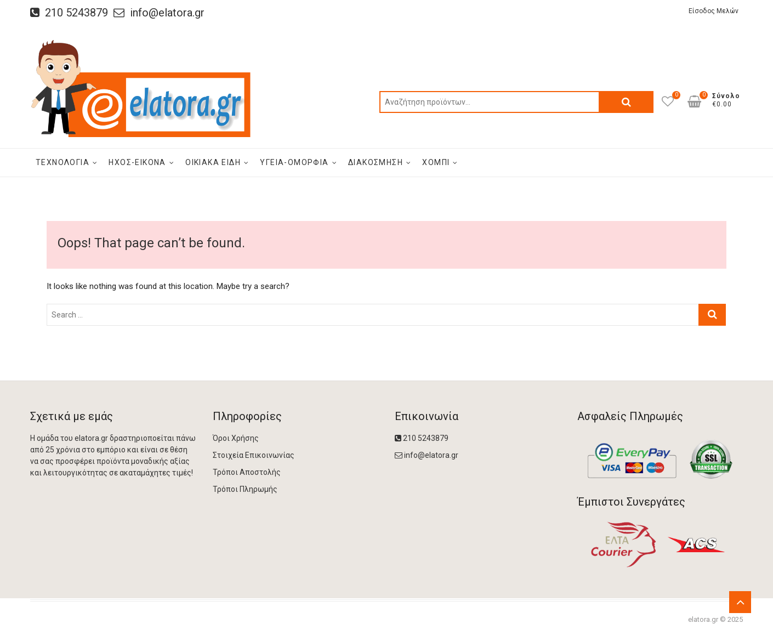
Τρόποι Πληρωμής (245, 489)
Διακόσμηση (375, 162)
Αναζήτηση (626, 102)
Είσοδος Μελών (713, 11)
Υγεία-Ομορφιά (294, 162)
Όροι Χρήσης (236, 438)
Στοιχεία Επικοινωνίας (253, 455)
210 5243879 (69, 12)
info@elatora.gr (158, 12)
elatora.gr (703, 619)
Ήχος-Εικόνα (137, 162)
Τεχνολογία (62, 162)
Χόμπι (436, 162)
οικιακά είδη (213, 162)
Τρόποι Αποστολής (247, 472)
